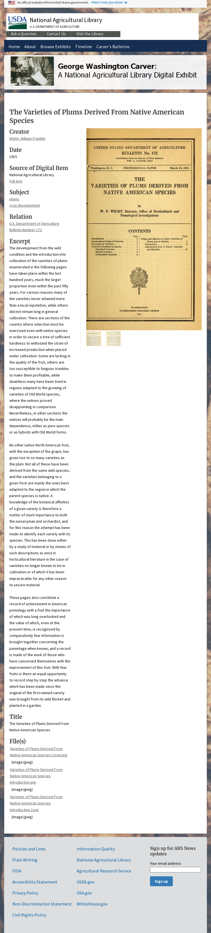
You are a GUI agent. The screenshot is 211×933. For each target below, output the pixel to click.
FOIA (16, 871)
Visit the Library (89, 33)
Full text (15, 181)
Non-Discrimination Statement (42, 904)
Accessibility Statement (34, 882)
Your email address (165, 863)
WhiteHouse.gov (92, 904)
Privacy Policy (25, 893)
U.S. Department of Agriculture (54, 26)
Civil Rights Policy (29, 915)
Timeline (83, 46)
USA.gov (84, 893)
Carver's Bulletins (113, 46)
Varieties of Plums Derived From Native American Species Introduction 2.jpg (36, 803)
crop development (24, 205)
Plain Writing (24, 860)
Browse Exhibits (55, 46)
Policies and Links (29, 849)
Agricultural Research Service (104, 871)
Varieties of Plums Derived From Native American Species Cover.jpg (38, 751)
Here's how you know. (107, 2)
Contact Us (56, 33)
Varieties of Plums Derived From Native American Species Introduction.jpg (36, 776)
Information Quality (96, 849)
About (30, 46)
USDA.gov (86, 882)
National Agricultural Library (66, 20)
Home (14, 46)
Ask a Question (24, 33)
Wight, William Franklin (27, 138)
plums (14, 199)
